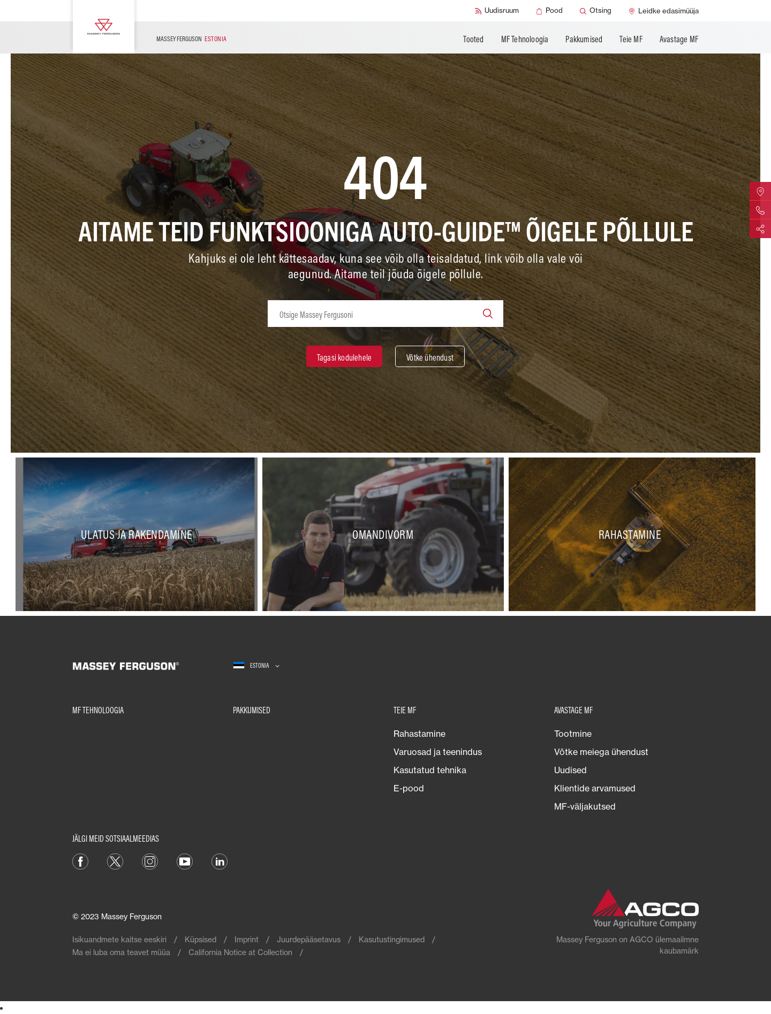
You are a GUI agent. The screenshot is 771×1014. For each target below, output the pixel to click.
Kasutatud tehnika (430, 770)
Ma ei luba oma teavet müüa (121, 952)
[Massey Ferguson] (103, 27)
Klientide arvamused (595, 788)
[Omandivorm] (385, 535)
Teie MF (630, 39)
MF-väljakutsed (585, 806)
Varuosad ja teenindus (438, 751)
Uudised (570, 770)
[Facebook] (80, 860)
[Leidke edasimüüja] (664, 10)
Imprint (247, 939)
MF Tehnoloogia (525, 39)
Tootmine (573, 733)
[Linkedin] (219, 860)
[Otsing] (595, 10)
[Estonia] (256, 666)
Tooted (473, 39)
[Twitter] (115, 860)
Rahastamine (419, 733)
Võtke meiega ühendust (601, 751)
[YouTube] (185, 860)
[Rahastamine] (632, 535)
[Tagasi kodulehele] (344, 356)
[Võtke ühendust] (430, 356)
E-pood (409, 788)
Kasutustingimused (392, 939)
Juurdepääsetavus (309, 939)
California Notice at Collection (240, 952)
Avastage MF (679, 39)
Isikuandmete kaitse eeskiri (119, 939)
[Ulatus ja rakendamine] (139, 535)
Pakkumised (583, 39)
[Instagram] (150, 860)
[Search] (488, 313)
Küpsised (200, 939)
